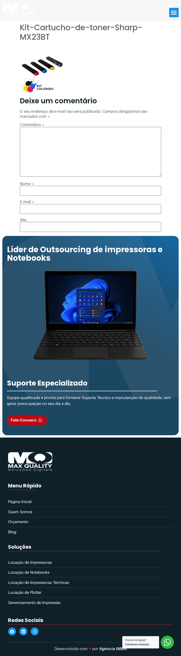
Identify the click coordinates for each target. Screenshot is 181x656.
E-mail (27, 202)
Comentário (32, 125)
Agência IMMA (113, 648)
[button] (174, 12)
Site (23, 220)
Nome (27, 184)
